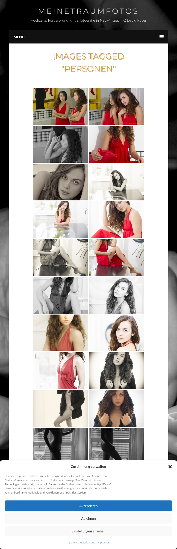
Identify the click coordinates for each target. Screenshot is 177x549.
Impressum (103, 542)
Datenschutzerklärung (82, 542)
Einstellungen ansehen (88, 531)
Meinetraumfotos (88, 11)
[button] (170, 466)
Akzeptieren (88, 506)
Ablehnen (88, 518)
